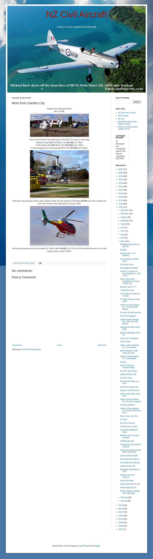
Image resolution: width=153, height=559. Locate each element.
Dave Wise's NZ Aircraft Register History (127, 123)
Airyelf (81, 546)
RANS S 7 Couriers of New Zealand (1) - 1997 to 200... (130, 273)
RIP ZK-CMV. (125, 342)
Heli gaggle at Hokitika (129, 268)
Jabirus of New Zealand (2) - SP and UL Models (130, 400)
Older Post (102, 345)
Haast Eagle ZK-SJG (128, 488)
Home (59, 345)
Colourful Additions (127, 405)
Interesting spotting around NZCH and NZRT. (130, 451)
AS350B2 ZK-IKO (127, 441)
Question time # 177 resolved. (128, 254)
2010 (121, 519)
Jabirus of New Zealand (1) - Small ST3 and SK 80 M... (130, 410)
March (123, 241)
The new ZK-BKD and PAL (130, 313)
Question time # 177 (128, 287)
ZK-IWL (123, 362)
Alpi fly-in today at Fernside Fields (127, 366)
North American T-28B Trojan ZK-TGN (129, 352)
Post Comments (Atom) (32, 349)
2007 (121, 529)
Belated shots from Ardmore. (127, 476)
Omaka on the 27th (127, 466)
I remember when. (127, 290)
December (125, 210)
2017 (121, 200)
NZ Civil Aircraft (76, 14)
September (125, 221)
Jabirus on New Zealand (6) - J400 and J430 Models (129, 307)
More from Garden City (129, 387)
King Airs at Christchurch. (130, 390)
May (122, 234)
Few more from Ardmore (129, 459)
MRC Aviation (123, 116)
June (123, 231)
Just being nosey (126, 264)
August (124, 224)
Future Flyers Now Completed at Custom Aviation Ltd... (129, 281)
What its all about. (127, 481)
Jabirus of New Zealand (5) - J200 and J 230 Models (129, 321)
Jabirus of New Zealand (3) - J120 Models (129, 357)
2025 (121, 173)
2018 (121, 197)
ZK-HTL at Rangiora (128, 316)
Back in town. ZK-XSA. (129, 416)
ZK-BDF (123, 250)
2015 (121, 207)
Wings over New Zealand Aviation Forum (128, 128)
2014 (121, 505)
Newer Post (17, 345)
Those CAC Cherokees (129, 338)
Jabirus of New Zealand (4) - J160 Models (129, 346)
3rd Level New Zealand (127, 113)
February (124, 497)
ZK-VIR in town (126, 378)
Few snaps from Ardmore (130, 463)
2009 (121, 523)
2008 (121, 526)
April (123, 238)
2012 (121, 512)
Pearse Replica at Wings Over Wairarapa (129, 492)
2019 (121, 193)
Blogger (97, 546)
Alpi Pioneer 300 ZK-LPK (130, 484)
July (122, 228)
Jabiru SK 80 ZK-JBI (128, 374)
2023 (121, 180)
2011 (121, 516)
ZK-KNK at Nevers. (127, 423)
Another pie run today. (128, 426)
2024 (121, 176)
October (124, 217)
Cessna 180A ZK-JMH (129, 456)
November (125, 214)
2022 (121, 183)
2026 (121, 169)
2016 (121, 204)
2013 (121, 509)
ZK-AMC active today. (128, 371)
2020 (121, 190)
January (124, 501)
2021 (121, 186)
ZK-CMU (123, 420)
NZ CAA (121, 119)
